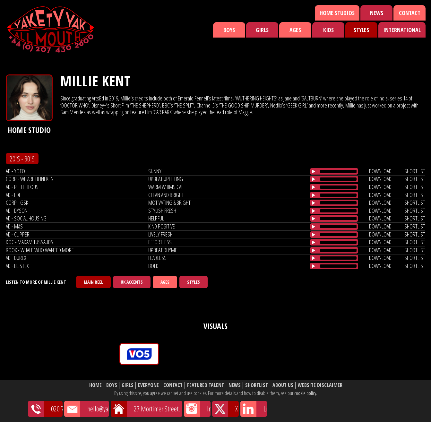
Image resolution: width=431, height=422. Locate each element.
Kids (328, 30)
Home (95, 385)
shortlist (414, 171)
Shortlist (256, 385)
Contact (409, 13)
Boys (229, 30)
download (380, 171)
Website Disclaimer (320, 385)
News (376, 13)
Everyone (148, 385)
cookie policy (305, 393)
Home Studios (337, 13)
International (402, 30)
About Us (282, 385)
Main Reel (93, 282)
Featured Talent (205, 385)
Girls (262, 30)
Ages (295, 30)
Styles (361, 30)
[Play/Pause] (313, 171)
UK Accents (132, 282)
